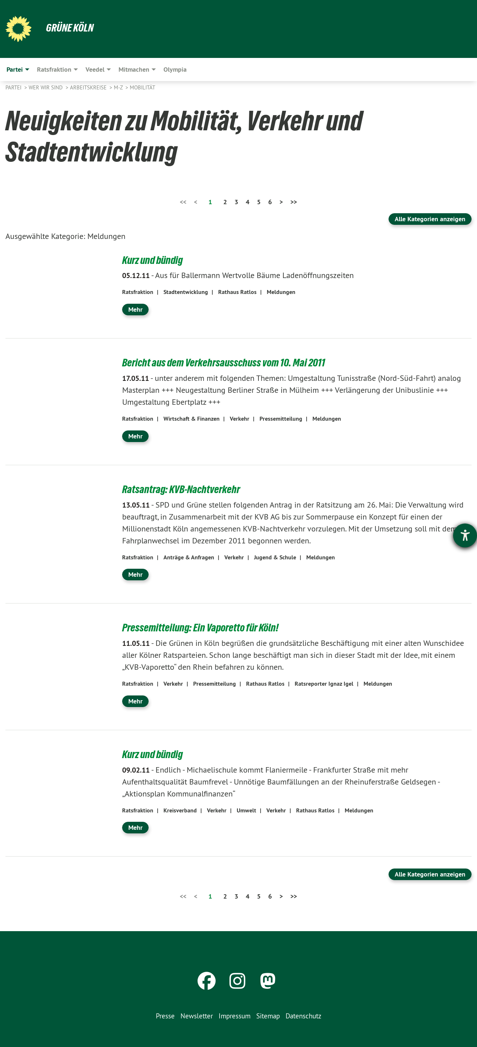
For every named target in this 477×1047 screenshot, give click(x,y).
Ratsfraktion (137, 292)
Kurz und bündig (154, 259)
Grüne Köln (70, 27)
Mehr (135, 309)
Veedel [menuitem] (95, 69)
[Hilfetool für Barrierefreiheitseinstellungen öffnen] (465, 535)
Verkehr (239, 418)
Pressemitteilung (281, 418)
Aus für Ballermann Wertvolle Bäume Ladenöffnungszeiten (238, 275)
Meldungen (281, 292)
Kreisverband (180, 808)
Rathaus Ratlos (237, 292)
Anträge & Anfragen (188, 556)
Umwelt (246, 808)
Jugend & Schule (275, 556)
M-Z (119, 87)
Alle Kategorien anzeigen (430, 219)
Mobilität (142, 87)
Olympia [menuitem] (175, 69)
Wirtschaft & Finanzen (191, 418)
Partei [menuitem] (15, 69)
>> (293, 202)
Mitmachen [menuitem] (134, 69)
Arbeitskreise (89, 87)
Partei (14, 87)
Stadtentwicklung (185, 292)
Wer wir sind (46, 87)
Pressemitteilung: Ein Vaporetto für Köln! (203, 626)
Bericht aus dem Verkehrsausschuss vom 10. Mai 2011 (226, 362)
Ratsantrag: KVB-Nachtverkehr (183, 488)
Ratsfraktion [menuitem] (54, 69)
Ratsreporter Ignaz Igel (324, 682)
